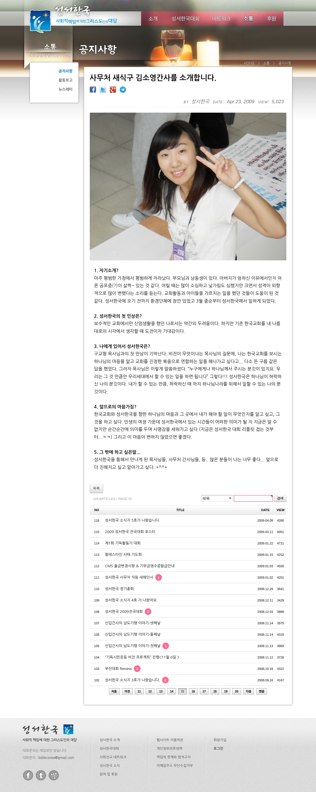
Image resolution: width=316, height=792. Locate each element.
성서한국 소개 (110, 712)
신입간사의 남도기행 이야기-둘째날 (132, 606)
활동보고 (66, 80)
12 (150, 663)
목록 (96, 460)
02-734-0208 (162, 765)
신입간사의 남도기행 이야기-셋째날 (132, 595)
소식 (249, 18)
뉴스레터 (66, 89)
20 (236, 663)
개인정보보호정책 (169, 720)
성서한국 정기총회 (119, 561)
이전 (127, 663)
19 (226, 663)
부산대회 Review (122, 641)
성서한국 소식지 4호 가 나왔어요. (131, 572)
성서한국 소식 (110, 738)
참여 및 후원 (109, 746)
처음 (114, 663)
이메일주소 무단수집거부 (175, 738)
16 (193, 663)
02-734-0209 (191, 765)
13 (161, 663)
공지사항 (66, 71)
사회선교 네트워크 (113, 729)
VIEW (280, 482)
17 (204, 663)
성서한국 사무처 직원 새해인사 (133, 549)
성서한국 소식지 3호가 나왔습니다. (137, 652)
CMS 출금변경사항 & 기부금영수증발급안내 (139, 538)
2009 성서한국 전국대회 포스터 (130, 504)
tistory (53, 747)
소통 (49, 50)
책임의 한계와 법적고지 (174, 729)
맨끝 (262, 663)
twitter (41, 747)
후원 (272, 18)
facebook (28, 747)
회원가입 (220, 712)
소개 (153, 18)
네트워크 (222, 18)
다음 (249, 663)
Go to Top (8, 788)
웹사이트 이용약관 (170, 712)
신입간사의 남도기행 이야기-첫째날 (137, 618)
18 (215, 663)
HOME (249, 63)
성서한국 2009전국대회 (128, 584)
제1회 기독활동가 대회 (122, 515)
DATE (265, 482)
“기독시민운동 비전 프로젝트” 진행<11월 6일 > (142, 629)
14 (172, 663)
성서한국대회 (185, 18)
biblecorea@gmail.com (56, 730)
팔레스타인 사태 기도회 (123, 526)
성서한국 (81, 18)
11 (139, 663)
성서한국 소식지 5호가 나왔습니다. (132, 492)
